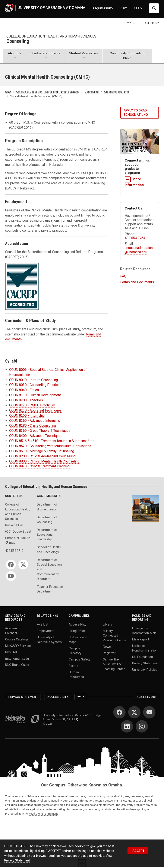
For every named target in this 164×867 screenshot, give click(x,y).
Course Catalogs (16, 639)
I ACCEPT (137, 851)
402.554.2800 (146, 696)
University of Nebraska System (49, 639)
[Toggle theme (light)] (80, 697)
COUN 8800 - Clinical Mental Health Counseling (44, 461)
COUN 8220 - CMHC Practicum (32, 405)
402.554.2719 (14, 551)
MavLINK (11, 652)
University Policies (144, 669)
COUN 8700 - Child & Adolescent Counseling (42, 456)
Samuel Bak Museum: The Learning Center (114, 664)
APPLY (138, 8)
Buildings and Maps (78, 639)
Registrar (109, 653)
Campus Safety (79, 659)
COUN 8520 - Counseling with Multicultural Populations (50, 446)
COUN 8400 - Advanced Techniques (35, 436)
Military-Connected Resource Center (114, 635)
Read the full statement (43, 813)
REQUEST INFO (102, 8)
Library (107, 624)
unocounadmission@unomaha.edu (139, 250)
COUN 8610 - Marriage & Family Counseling (41, 451)
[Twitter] (23, 564)
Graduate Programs (116, 91)
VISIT (123, 8)
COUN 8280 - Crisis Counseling (32, 425)
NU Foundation (142, 657)
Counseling (17, 41)
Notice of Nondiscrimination (145, 648)
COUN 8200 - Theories (26, 400)
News (107, 647)
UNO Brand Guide (17, 665)
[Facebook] (11, 564)
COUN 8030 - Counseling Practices (35, 385)
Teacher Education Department (50, 589)
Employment (45, 631)
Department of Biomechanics (47, 507)
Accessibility (77, 624)
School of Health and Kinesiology (49, 549)
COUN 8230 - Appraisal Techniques (35, 410)
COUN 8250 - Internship (27, 415)
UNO (8, 91)
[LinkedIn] (127, 726)
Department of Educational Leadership (47, 534)
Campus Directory (75, 650)
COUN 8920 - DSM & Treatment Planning (39, 466)
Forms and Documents (137, 282)
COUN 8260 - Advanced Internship (34, 421)
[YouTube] (11, 576)
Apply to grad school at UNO (136, 112)
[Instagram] (142, 726)
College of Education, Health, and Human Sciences (51, 36)
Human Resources (76, 674)
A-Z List (42, 624)
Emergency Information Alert (144, 630)
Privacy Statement (145, 663)
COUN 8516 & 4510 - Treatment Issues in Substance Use (51, 441)
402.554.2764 (135, 238)
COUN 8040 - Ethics (24, 390)
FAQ (123, 276)
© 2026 (48, 723)
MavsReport (140, 639)
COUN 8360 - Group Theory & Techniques (39, 431)
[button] (14, 56)
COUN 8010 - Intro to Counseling (33, 380)
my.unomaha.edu (17, 658)
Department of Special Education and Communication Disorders (49, 569)
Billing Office (77, 631)
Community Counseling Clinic (127, 55)
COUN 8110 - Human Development (35, 395)
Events (73, 666)
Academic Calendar (12, 630)
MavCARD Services (18, 645)
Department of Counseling (47, 519)
